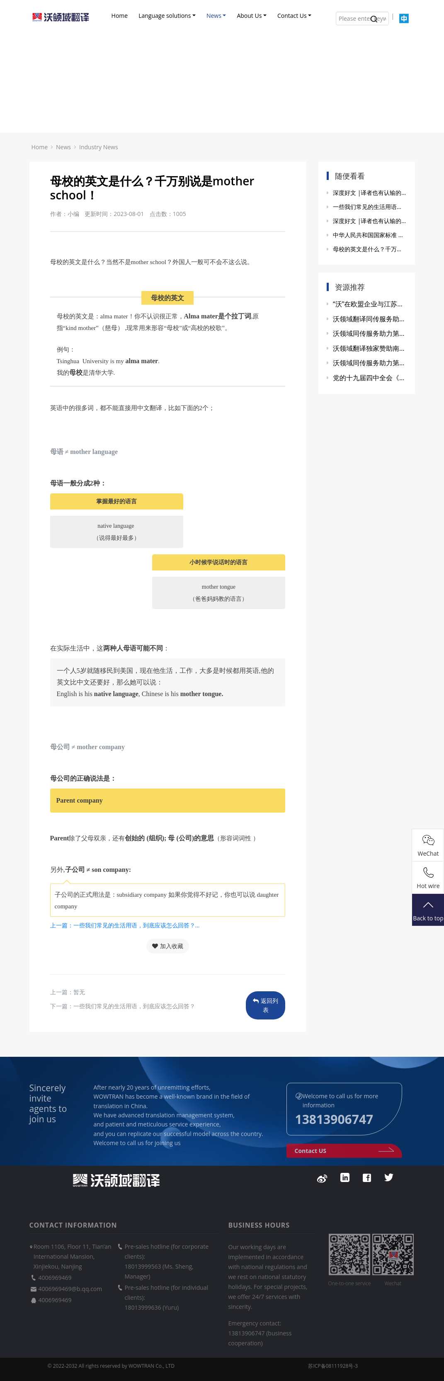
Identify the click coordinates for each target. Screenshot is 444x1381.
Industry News (98, 147)
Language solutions (164, 15)
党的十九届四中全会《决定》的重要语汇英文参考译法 (370, 377)
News (213, 15)
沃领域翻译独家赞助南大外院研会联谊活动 (370, 348)
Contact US (344, 1159)
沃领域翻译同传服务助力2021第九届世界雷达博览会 (370, 318)
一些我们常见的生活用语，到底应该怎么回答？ (134, 1006)
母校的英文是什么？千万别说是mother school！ (370, 249)
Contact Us (292, 15)
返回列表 (265, 1005)
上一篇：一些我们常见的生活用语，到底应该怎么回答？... (125, 925)
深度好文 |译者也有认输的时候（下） (370, 193)
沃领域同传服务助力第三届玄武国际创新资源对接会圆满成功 (370, 333)
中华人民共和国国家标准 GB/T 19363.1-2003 (370, 235)
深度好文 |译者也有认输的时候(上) (370, 221)
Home (120, 15)
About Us (249, 15)
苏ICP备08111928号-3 (333, 1365)
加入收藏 (167, 946)
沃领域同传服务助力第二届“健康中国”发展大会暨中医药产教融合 (370, 362)
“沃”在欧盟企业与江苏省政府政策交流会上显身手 (370, 303)
